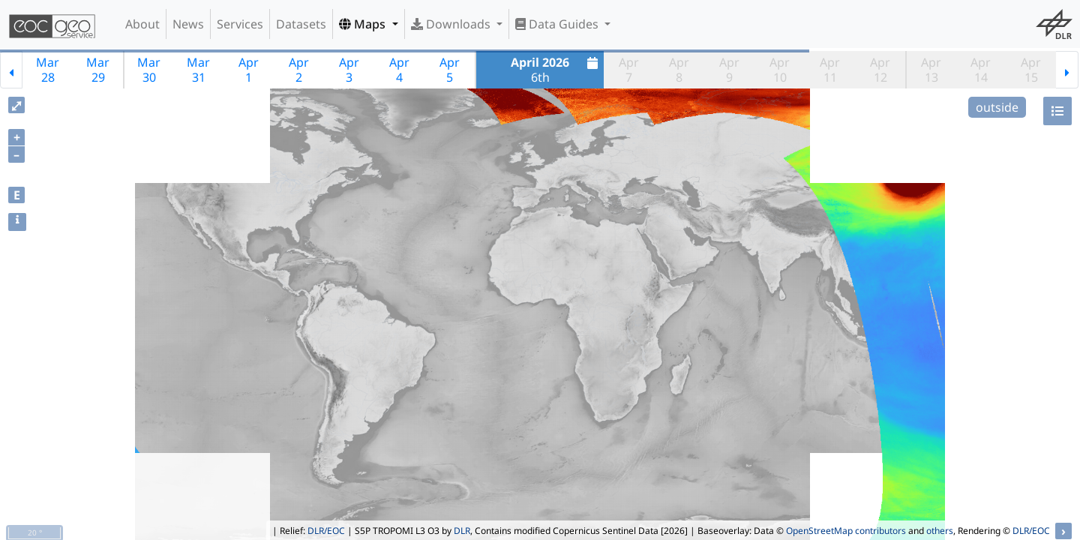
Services (240, 24)
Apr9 (729, 70)
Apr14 (980, 70)
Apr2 (299, 70)
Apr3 (349, 70)
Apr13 (931, 70)
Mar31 (198, 70)
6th (556, 70)
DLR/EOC (326, 530)
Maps (363, 24)
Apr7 (629, 70)
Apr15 (1031, 70)
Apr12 (880, 70)
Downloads (452, 24)
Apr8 (679, 70)
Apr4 (399, 70)
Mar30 (148, 70)
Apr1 (248, 70)
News (188, 24)
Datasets (301, 24)
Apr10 (780, 70)
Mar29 (98, 70)
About (142, 24)
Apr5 (450, 70)
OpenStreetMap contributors (846, 530)
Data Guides (558, 24)
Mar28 (47, 70)
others (939, 530)
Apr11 (830, 70)
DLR (462, 530)
